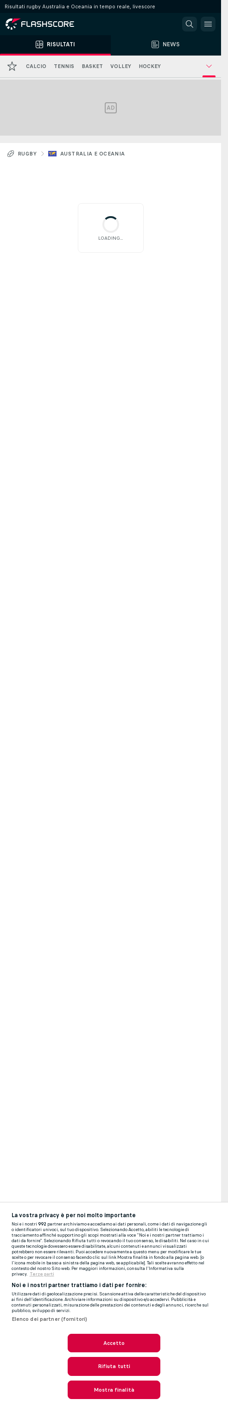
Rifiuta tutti (114, 1366)
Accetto (114, 1343)
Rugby (27, 153)
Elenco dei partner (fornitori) (50, 1319)
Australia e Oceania (92, 153)
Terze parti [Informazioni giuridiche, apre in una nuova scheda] (42, 1274)
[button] (189, 24)
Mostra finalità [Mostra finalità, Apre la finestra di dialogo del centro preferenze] (114, 1390)
